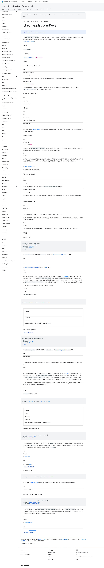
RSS (77, 559)
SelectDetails (27, 456)
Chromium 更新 (51, 552)
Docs (3, 6)
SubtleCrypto (34, 482)
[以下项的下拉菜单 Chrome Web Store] (51, 9)
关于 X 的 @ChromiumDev (82, 552)
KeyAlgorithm (36, 129)
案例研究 (30, 1)
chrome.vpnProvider (28, 41)
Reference (25, 6)
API (32, 6)
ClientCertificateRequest (30, 166)
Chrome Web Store (44, 9)
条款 (22, 565)
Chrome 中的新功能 (43, 1)
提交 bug (22, 552)
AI (24, 9)
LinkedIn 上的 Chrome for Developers (84, 557)
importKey (67, 276)
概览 (3, 9)
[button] (9, 211)
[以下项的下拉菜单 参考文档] (32, 9)
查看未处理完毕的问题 (25, 554)
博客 (36, 1)
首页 (24, 21)
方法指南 (19, 9)
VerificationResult (34, 503)
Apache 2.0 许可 (64, 539)
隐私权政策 (26, 565)
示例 (37, 9)
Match (30, 437)
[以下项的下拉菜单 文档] (25, 2)
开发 (14, 9)
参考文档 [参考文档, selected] (29, 9)
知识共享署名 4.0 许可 (42, 539)
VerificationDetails (28, 522)
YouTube (78, 554)
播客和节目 (50, 559)
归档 (49, 557)
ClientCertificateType (29, 83)
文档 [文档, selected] (23, 1)
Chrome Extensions (13, 6)
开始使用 (8, 9)
